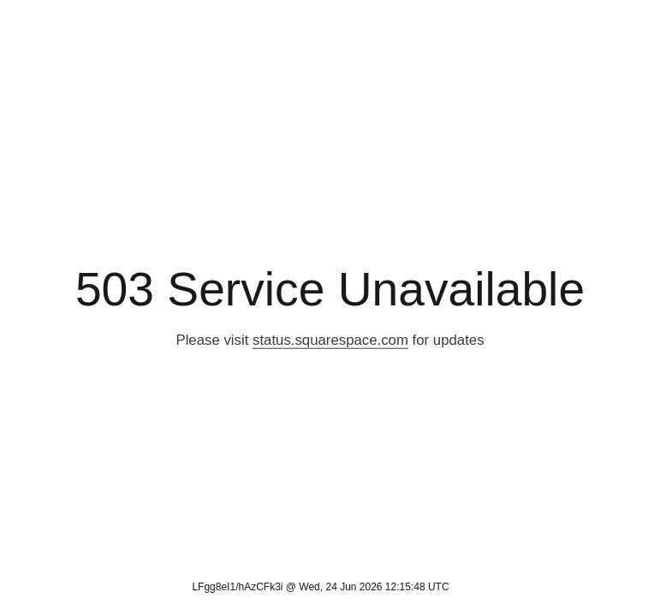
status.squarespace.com (330, 340)
